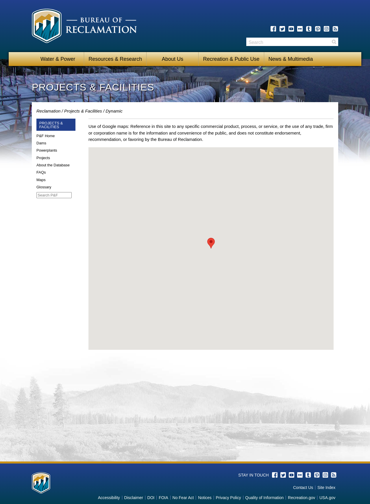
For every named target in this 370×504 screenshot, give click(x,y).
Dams (41, 143)
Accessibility (109, 497)
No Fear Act (183, 497)
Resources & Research (115, 59)
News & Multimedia (291, 59)
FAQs (41, 172)
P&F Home (45, 136)
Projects (43, 158)
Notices (205, 497)
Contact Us (303, 487)
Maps (41, 180)
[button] (211, 243)
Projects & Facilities (83, 110)
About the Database (53, 165)
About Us (172, 59)
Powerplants (46, 150)
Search (334, 42)
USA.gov (327, 497)
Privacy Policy (228, 497)
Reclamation (48, 110)
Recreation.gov (301, 497)
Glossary (43, 187)
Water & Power (57, 59)
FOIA (163, 497)
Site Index (326, 487)
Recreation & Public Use (231, 59)
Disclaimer (133, 497)
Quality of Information (264, 497)
